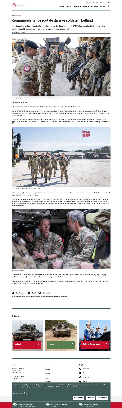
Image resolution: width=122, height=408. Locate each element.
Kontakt (102, 2)
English (108, 2)
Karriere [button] (102, 6)
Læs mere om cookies (20, 393)
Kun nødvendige (78, 397)
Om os (47, 378)
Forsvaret (14, 15)
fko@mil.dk (19, 378)
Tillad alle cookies (102, 397)
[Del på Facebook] (18, 293)
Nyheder (88, 2)
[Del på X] (32, 293)
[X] (84, 374)
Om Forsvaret (95, 2)
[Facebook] (85, 369)
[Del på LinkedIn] (44, 293)
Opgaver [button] (68, 6)
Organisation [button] (77, 6)
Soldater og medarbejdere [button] (90, 6)
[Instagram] (85, 378)
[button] (109, 7)
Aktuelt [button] (62, 6)
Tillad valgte (90, 397)
